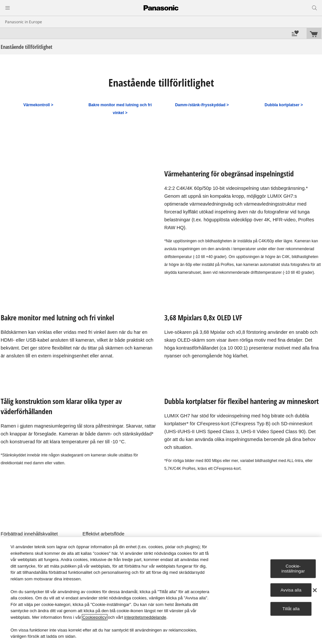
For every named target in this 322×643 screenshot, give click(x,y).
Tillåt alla (291, 608)
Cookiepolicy (94, 617)
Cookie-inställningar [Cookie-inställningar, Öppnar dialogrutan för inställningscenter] (293, 568)
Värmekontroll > (38, 105)
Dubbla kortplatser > (283, 105)
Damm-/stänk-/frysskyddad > (202, 105)
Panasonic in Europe (23, 22)
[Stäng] (315, 590)
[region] (161, 590)
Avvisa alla (291, 590)
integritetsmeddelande (145, 617)
